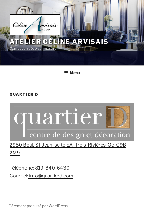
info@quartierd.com (50, 176)
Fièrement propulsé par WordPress (38, 205)
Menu (72, 72)
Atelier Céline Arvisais (59, 41)
